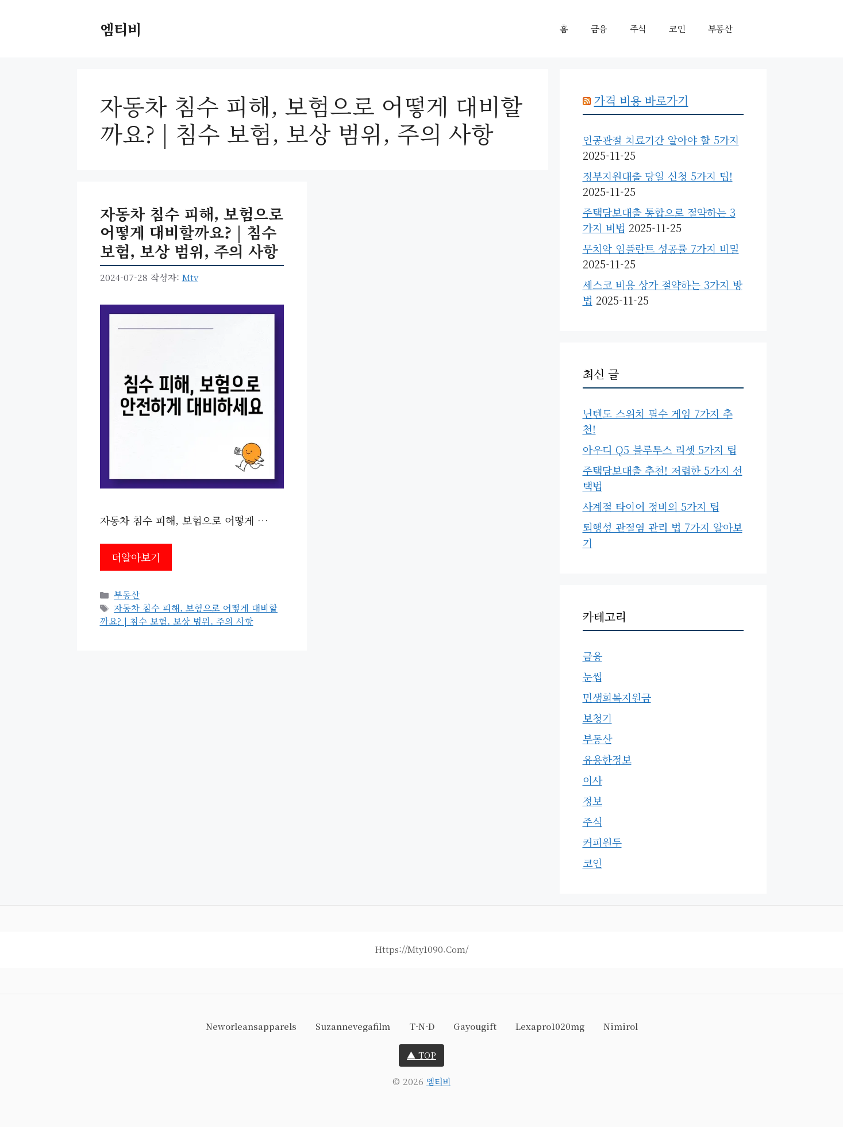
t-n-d (421, 1026)
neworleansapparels (251, 1026)
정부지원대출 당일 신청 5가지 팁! (658, 175)
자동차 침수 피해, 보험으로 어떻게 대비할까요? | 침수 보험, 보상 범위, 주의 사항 (191, 232)
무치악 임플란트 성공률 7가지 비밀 (661, 248)
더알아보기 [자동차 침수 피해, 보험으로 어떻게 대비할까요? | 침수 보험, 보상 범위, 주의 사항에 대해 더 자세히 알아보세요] (135, 556)
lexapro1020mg (549, 1026)
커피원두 (602, 841)
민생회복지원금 (617, 697)
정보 (592, 800)
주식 (638, 28)
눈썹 (592, 676)
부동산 (720, 28)
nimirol (620, 1026)
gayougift (474, 1026)
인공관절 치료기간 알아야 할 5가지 (661, 139)
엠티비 (120, 28)
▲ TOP (421, 1055)
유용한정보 (607, 759)
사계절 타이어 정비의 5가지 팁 (651, 506)
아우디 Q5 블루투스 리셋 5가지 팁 (660, 449)
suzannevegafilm (352, 1026)
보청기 (597, 717)
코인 (677, 28)
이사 (592, 779)
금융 (599, 28)
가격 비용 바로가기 (641, 100)
